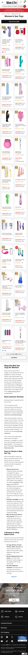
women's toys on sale (13, 391)
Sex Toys (8, 14)
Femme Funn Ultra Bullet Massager (13, 414)
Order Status (6, 611)
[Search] (14, 6)
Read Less (14, 576)
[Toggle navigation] (2, 2)
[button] (14, 357)
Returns (19, 616)
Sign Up (14, 600)
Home (3, 14)
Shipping (5, 616)
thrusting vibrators (11, 527)
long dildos (16, 482)
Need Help (19, 611)
